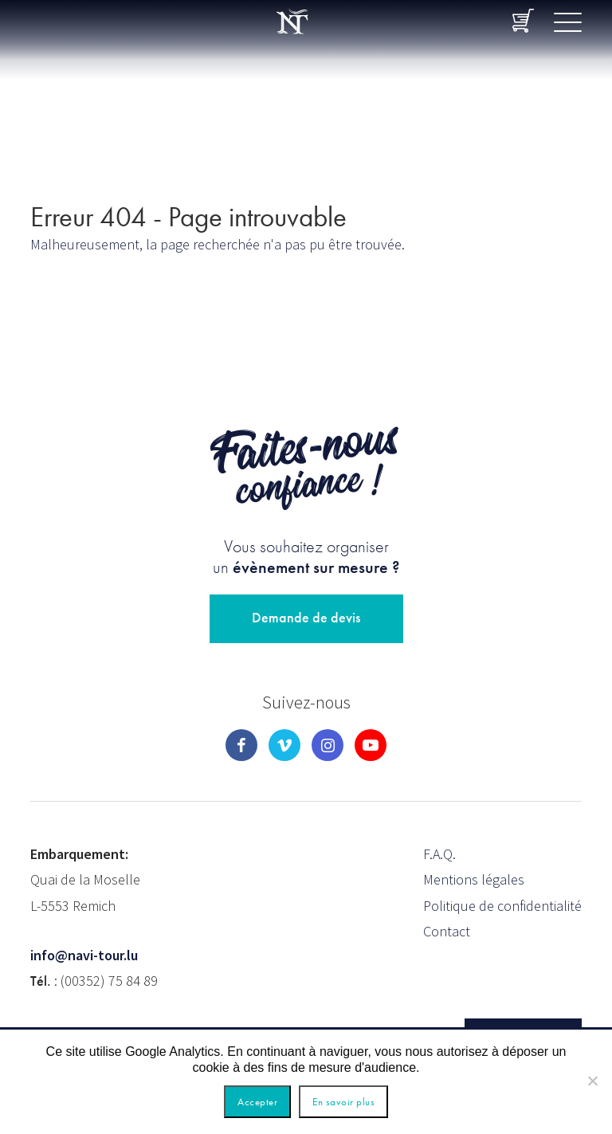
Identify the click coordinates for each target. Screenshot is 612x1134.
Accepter (257, 1101)
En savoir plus (343, 1101)
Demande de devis (306, 617)
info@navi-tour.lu (84, 955)
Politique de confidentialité (502, 906)
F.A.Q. (439, 854)
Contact (446, 931)
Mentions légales (473, 879)
